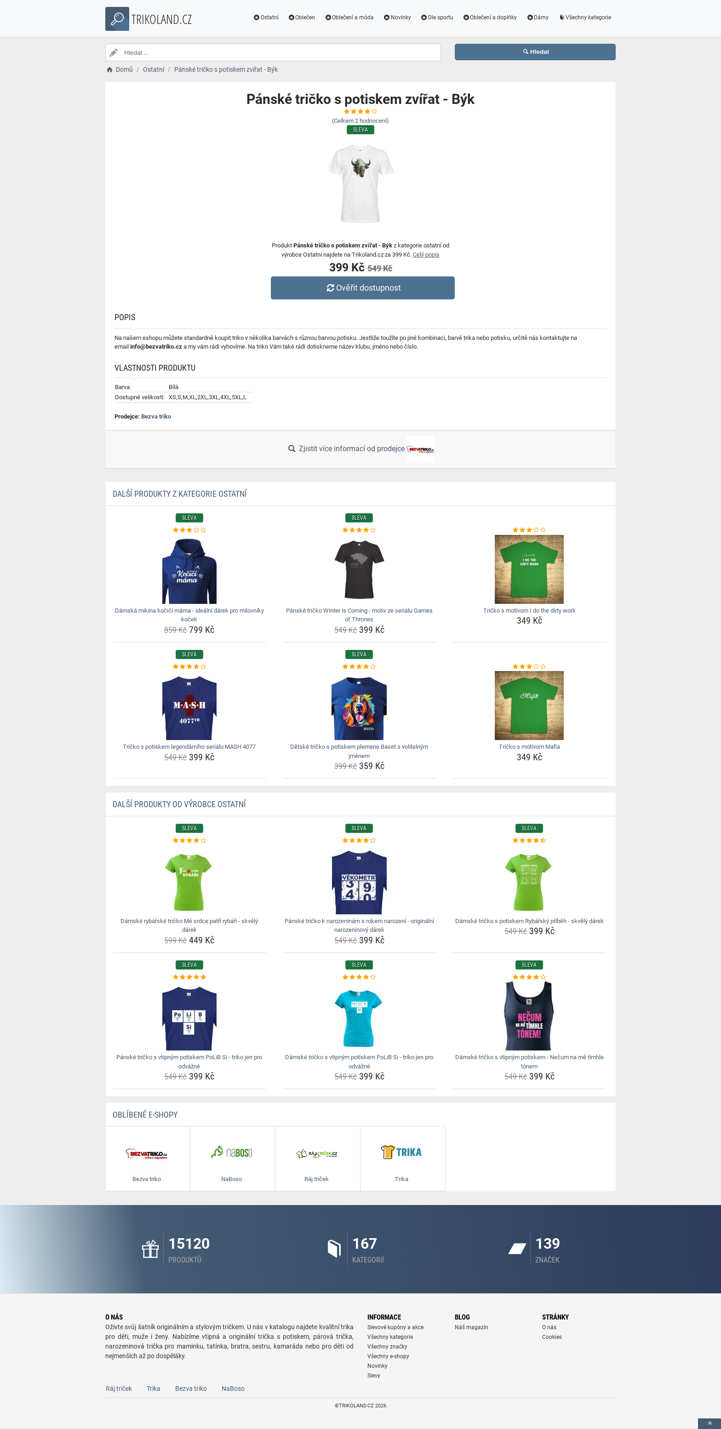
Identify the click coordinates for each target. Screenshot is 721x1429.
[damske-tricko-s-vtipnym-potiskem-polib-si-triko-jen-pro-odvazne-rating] (359, 977)
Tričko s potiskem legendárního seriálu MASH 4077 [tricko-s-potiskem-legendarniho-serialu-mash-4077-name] (189, 746)
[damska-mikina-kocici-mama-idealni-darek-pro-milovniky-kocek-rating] (189, 530)
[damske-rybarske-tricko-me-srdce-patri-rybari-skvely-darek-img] (189, 879)
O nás (549, 1327)
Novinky (397, 17)
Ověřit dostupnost (363, 287)
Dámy (537, 17)
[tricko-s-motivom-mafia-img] (529, 705)
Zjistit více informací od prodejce (360, 449)
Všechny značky (387, 1346)
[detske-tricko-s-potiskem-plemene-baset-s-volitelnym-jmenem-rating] (359, 666)
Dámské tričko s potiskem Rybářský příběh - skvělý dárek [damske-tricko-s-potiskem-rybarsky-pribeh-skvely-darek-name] (529, 921)
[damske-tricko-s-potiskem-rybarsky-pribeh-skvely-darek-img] (529, 879)
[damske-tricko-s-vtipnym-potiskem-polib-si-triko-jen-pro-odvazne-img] (359, 1015)
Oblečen (301, 17)
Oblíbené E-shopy (145, 1114)
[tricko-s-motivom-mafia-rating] (529, 666)
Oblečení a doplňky (490, 17)
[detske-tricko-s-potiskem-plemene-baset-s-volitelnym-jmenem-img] (359, 705)
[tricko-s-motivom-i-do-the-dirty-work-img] (529, 569)
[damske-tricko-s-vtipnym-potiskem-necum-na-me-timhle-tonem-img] (529, 1015)
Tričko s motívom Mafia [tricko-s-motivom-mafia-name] (529, 746)
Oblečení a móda (349, 17)
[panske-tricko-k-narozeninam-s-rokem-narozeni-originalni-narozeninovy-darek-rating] (359, 840)
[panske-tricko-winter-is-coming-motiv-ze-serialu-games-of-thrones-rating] (359, 530)
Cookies (552, 1337)
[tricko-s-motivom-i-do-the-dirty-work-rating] (529, 530)
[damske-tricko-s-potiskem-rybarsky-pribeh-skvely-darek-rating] (529, 840)
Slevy (373, 1375)
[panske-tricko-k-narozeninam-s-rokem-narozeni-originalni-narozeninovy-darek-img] (359, 879)
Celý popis (426, 254)
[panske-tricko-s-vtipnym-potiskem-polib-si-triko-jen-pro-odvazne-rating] (189, 977)
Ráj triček (119, 1388)
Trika (153, 1388)
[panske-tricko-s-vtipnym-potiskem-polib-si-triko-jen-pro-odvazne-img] (189, 1015)
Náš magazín (471, 1327)
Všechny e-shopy (388, 1356)
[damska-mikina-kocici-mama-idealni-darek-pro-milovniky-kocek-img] (189, 569)
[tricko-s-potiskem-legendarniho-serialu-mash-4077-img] (189, 705)
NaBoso (233, 1388)
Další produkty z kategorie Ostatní (180, 494)
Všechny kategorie (584, 17)
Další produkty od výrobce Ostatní (179, 804)
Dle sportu (436, 17)
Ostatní (266, 17)
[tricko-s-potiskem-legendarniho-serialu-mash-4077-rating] (189, 666)
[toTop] (709, 1423)
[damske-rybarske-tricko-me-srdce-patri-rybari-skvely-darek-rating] (189, 840)
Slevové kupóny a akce (395, 1327)
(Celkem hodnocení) (360, 120)
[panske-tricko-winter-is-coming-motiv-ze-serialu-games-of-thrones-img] (359, 569)
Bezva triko (156, 416)
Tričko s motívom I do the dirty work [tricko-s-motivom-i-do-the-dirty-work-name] (529, 610)
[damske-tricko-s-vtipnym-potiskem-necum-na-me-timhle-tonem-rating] (529, 977)
